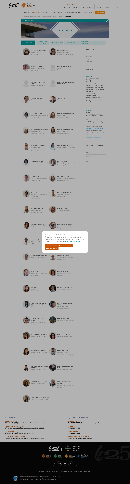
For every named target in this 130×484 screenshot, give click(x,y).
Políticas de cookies (73, 241)
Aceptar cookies (51, 246)
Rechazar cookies (51, 248)
